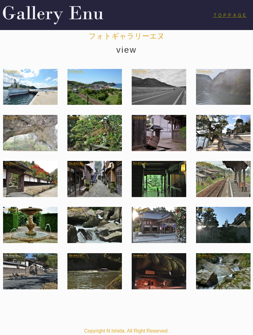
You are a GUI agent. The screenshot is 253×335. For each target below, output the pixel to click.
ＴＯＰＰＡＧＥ (230, 15)
